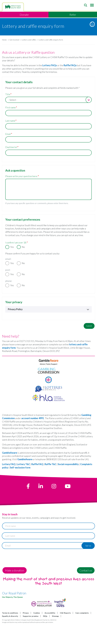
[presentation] (21, 557)
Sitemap (55, 616)
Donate (24, 14)
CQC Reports (65, 613)
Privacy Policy (48, 309)
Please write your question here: (21, 176)
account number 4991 (32, 418)
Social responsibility (68, 464)
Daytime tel (11, 147)
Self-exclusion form (20, 467)
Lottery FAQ (8, 464)
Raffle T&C (50, 464)
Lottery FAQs (49, 65)
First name (10, 107)
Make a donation (14, 570)
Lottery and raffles (29, 40)
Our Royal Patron (14, 593)
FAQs (45, 616)
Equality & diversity (10, 616)
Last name (10, 120)
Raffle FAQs (70, 65)
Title (7, 94)
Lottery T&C (23, 464)
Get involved (14, 40)
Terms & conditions (10, 613)
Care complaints (82, 613)
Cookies (36, 613)
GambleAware (9, 452)
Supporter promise (30, 616)
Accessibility (50, 613)
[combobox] (48, 100)
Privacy (26, 613)
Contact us (86, 570)
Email (8, 134)
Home (4, 40)
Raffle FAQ (37, 464)
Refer (72, 14)
